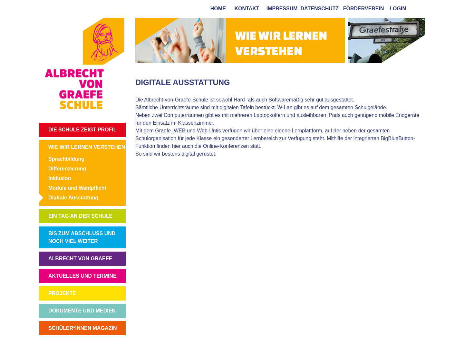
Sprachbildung (66, 159)
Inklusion (59, 178)
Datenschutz (320, 8)
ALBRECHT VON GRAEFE (80, 258)
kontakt (245, 8)
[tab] (418, 8)
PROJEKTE (62, 293)
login (398, 8)
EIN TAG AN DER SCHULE (80, 216)
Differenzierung (67, 168)
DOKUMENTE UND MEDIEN (82, 310)
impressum (281, 8)
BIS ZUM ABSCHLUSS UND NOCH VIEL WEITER (81, 237)
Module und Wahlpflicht (77, 188)
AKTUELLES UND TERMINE (82, 276)
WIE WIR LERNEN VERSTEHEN (86, 147)
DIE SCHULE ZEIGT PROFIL (82, 129)
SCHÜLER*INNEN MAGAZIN (82, 328)
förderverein (362, 8)
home (217, 8)
